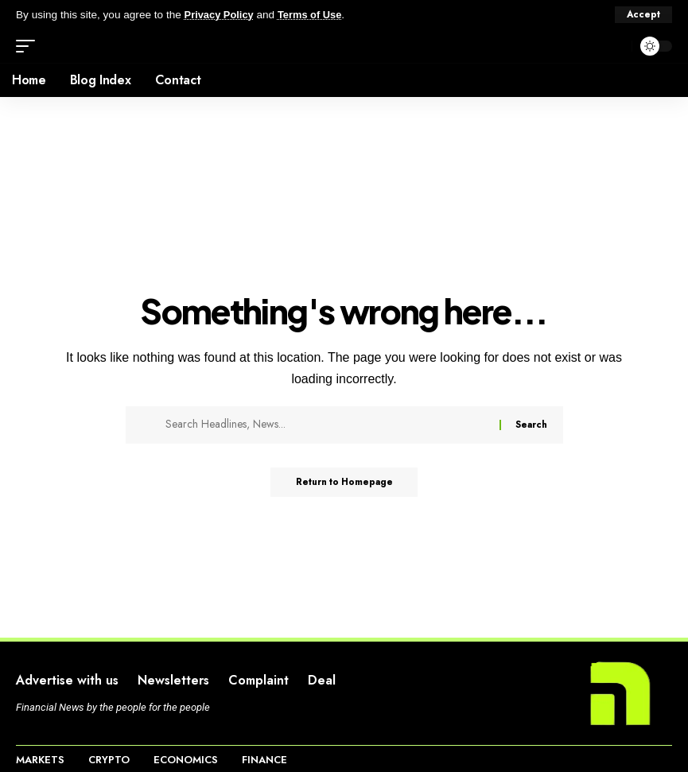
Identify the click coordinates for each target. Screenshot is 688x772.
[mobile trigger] (29, 46)
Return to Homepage (344, 483)
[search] (616, 46)
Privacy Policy (221, 15)
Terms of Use (315, 15)
